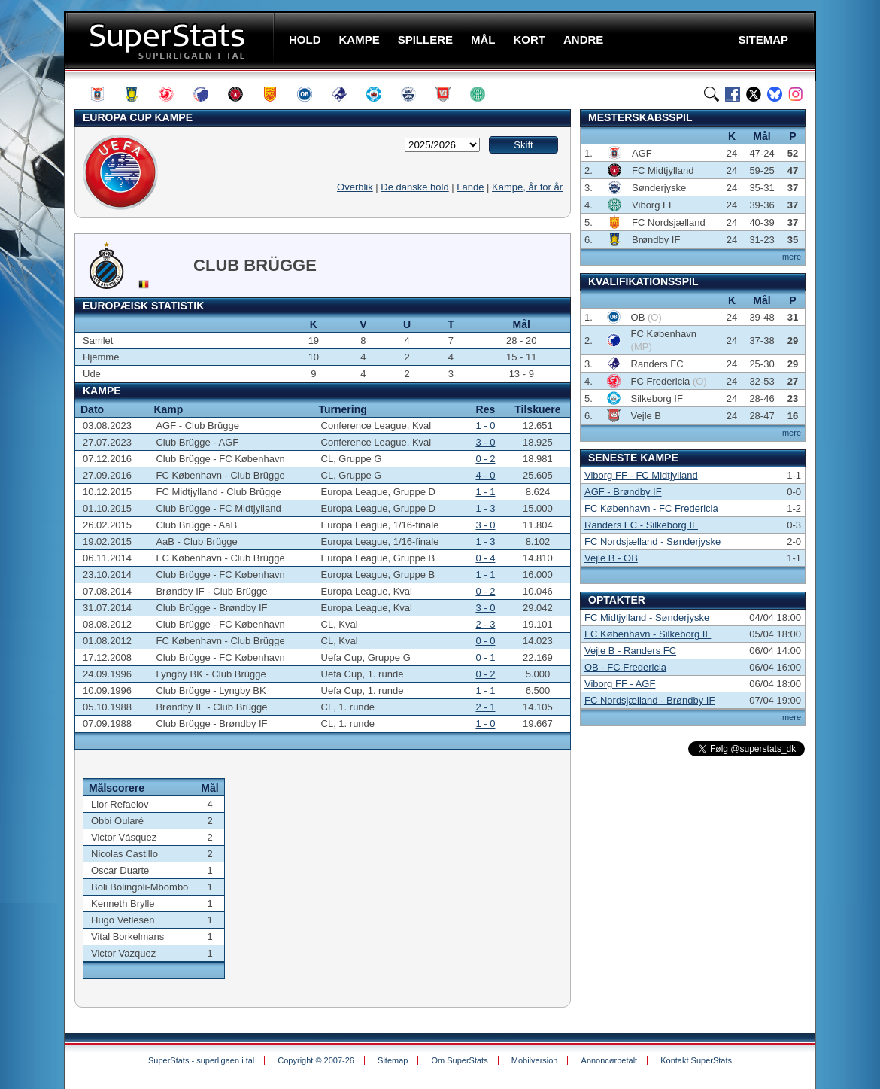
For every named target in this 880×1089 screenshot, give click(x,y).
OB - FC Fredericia (625, 667)
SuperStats (171, 40)
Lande (470, 187)
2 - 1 (485, 707)
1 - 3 (485, 508)
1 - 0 (485, 425)
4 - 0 (485, 475)
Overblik (355, 187)
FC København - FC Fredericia (651, 508)
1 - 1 (485, 491)
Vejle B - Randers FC (630, 650)
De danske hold (414, 187)
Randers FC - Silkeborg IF (641, 525)
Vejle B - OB (611, 558)
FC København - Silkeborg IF (647, 634)
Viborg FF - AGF (619, 683)
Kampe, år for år (527, 187)
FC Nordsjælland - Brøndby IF (649, 700)
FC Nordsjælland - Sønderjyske (652, 541)
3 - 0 (485, 442)
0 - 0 (485, 640)
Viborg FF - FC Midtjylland (641, 475)
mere (791, 256)
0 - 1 (485, 657)
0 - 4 (485, 558)
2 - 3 (485, 624)
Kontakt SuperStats (696, 1060)
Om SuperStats (459, 1060)
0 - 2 (485, 458)
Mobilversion (534, 1060)
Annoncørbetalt (609, 1060)
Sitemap (393, 1060)
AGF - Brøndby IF (623, 491)
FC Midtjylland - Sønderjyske (646, 617)
